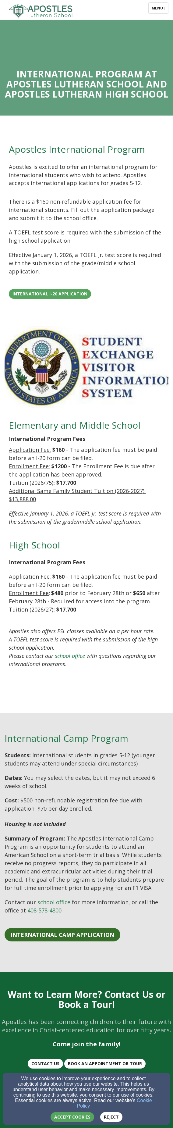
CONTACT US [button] (45, 1063)
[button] (62, 934)
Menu (159, 8)
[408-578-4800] (44, 911)
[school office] (70, 656)
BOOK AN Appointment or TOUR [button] (105, 1063)
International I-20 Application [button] (49, 294)
